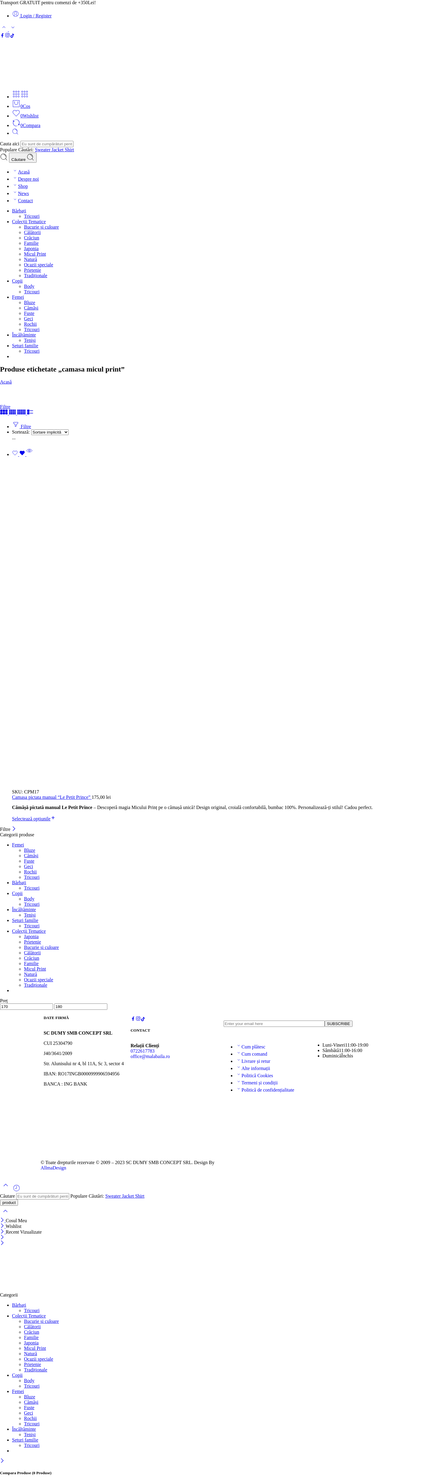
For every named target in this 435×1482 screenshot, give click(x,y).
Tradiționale (35, 275)
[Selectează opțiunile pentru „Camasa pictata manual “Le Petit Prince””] (34, 818)
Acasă (21, 171)
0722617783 (143, 1051)
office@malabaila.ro (150, 1056)
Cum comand (251, 1054)
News (20, 193)
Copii (17, 280)
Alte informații (253, 1068)
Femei (18, 297)
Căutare (22, 157)
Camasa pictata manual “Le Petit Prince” (52, 797)
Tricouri (32, 216)
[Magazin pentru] (50, 432)
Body (29, 286)
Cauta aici (10, 143)
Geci (28, 318)
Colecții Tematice (29, 221)
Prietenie (32, 270)
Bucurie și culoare (41, 227)
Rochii (30, 324)
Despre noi (25, 179)
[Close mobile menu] (2, 1243)
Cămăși (31, 307)
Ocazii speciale (38, 264)
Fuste (29, 313)
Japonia (31, 248)
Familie (31, 243)
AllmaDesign (53, 1167)
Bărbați (19, 210)
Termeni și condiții (257, 1082)
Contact (22, 200)
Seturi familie (25, 345)
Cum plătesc (251, 1046)
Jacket (58, 149)
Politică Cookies (254, 1075)
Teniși (30, 340)
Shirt (69, 149)
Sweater (43, 149)
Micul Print (35, 253)
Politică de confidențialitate (265, 1089)
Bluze (29, 302)
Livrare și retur (253, 1061)
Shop (20, 186)
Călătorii (32, 232)
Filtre (5, 406)
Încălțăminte (24, 334)
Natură (30, 259)
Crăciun (31, 237)
